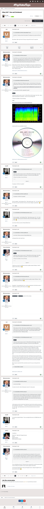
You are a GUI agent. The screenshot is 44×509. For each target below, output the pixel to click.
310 (7, 442)
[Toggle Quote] (13, 32)
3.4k (6, 63)
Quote (16, 42)
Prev (5, 25)
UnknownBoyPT (26, 32)
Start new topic (27, 20)
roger (7, 15)
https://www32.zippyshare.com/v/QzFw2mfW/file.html (22, 102)
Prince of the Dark (6, 247)
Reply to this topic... (11, 486)
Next (26, 25)
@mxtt (14, 93)
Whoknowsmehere (6, 52)
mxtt (6, 29)
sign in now (25, 481)
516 (7, 177)
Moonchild (25, 80)
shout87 (24, 193)
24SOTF (6, 430)
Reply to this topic (37, 20)
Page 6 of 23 (33, 25)
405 (7, 333)
